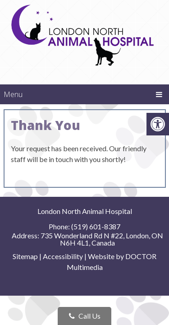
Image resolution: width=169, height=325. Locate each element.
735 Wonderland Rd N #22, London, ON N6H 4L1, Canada (102, 239)
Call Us (84, 315)
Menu (13, 94)
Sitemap (25, 256)
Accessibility (63, 256)
